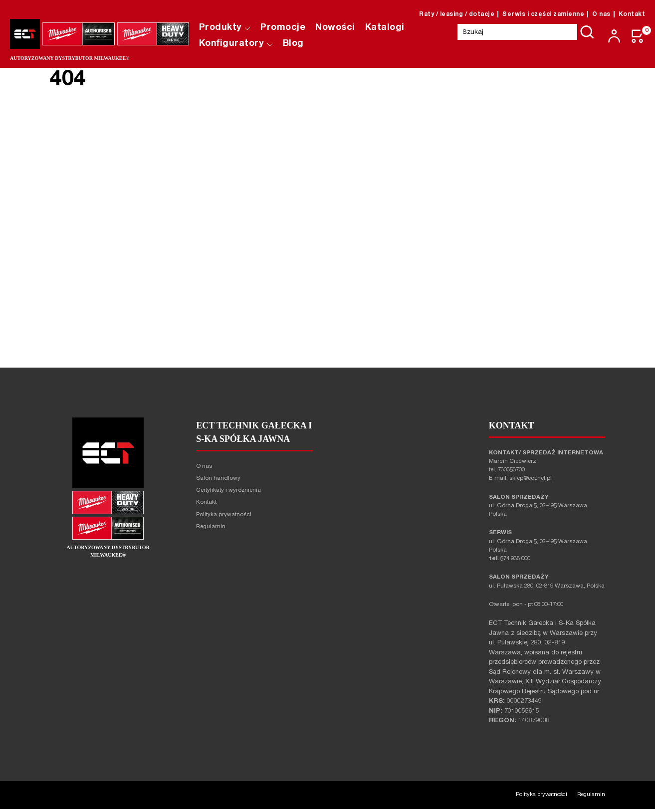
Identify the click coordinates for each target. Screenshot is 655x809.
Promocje (282, 27)
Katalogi (385, 27)
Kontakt (632, 14)
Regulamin (210, 527)
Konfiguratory (236, 43)
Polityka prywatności (223, 515)
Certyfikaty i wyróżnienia (228, 490)
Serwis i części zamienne (543, 14)
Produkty (225, 27)
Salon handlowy (218, 478)
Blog (293, 43)
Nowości (335, 27)
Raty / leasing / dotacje (456, 14)
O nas (601, 14)
